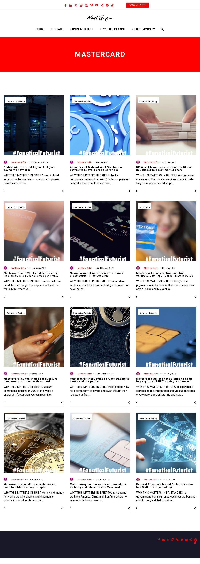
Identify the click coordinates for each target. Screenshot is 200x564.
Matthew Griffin (18, 162)
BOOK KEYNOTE (137, 5)
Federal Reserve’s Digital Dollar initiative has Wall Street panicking (164, 490)
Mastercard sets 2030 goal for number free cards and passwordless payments (31, 276)
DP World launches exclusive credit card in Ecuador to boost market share (164, 168)
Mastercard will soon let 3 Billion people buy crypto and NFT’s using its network (164, 383)
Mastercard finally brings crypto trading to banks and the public (99, 383)
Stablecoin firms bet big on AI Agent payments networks (29, 168)
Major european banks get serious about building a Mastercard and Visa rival (98, 490)
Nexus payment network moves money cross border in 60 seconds (96, 276)
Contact (57, 29)
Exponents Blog (82, 29)
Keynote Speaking (113, 29)
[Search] (162, 29)
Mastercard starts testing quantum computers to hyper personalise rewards (164, 276)
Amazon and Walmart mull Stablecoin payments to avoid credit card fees (96, 168)
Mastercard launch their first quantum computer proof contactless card (30, 383)
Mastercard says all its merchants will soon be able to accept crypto (30, 490)
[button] (62, 192)
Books (40, 29)
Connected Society (16, 102)
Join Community (143, 29)
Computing (144, 209)
